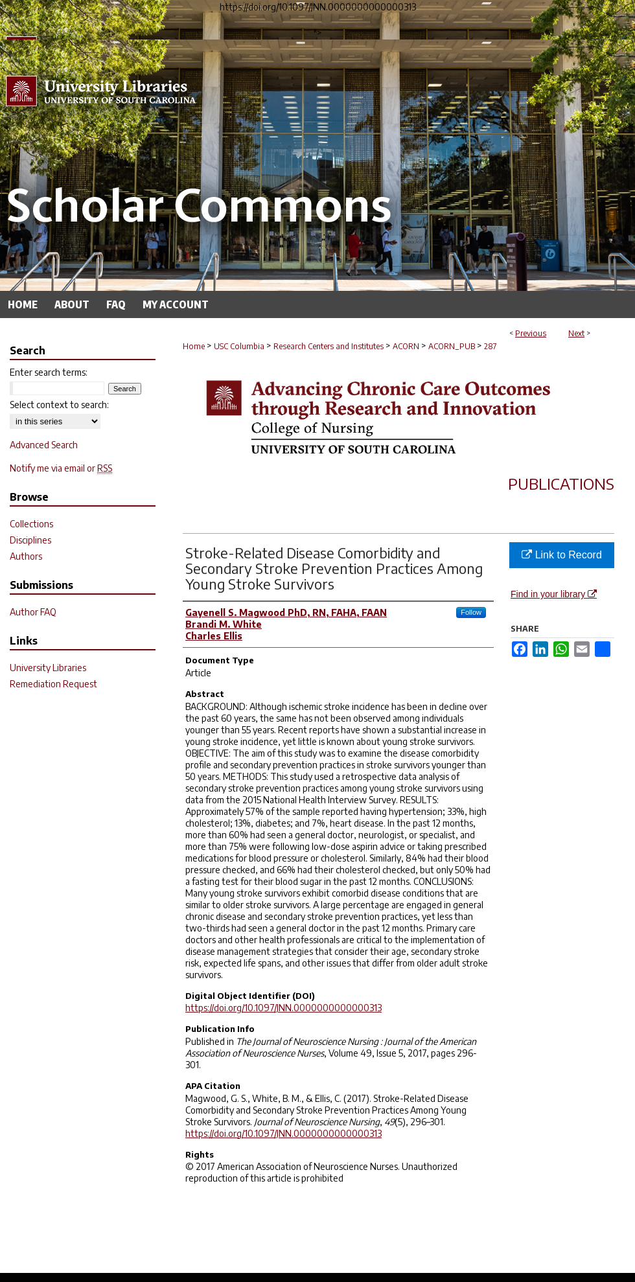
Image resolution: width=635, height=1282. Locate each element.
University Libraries (48, 667)
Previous (530, 333)
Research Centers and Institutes (328, 346)
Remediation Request (53, 683)
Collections (31, 523)
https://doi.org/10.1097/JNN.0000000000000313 (283, 1007)
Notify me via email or (61, 468)
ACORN (406, 346)
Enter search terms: (48, 372)
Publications (561, 483)
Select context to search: (59, 404)
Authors (26, 556)
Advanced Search (44, 444)
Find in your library (554, 594)
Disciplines (30, 539)
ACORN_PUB (451, 346)
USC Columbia (239, 346)
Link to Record (562, 554)
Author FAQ (33, 611)
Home (194, 346)
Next (576, 333)
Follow (471, 612)
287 (490, 346)
